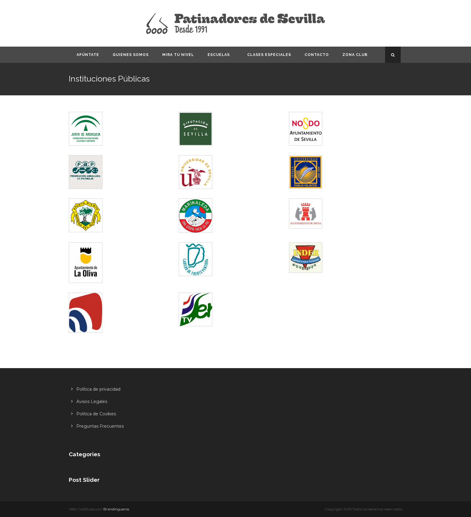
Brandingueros (116, 509)
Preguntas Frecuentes (100, 426)
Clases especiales (269, 55)
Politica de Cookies (96, 414)
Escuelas (219, 55)
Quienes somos (131, 55)
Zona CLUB (355, 55)
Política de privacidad (98, 389)
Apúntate (88, 55)
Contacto (317, 55)
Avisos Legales (91, 401)
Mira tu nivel (178, 55)
